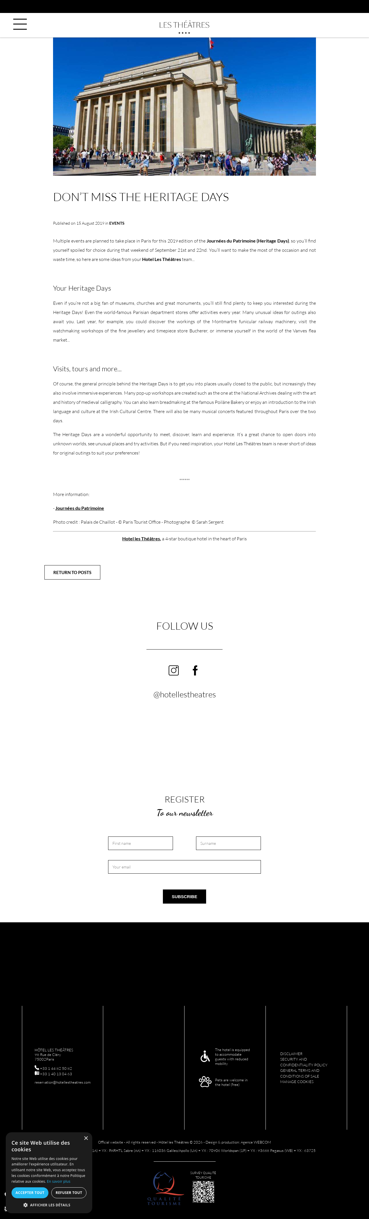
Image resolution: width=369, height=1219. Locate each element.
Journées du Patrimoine (79, 508)
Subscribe (184, 896)
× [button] (86, 1138)
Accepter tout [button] (30, 1192)
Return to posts (72, 572)
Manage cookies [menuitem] (297, 1081)
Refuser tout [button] (69, 1192)
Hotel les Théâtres (141, 538)
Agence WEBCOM (256, 1142)
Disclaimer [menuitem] (291, 1053)
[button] (49, 1204)
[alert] (49, 1172)
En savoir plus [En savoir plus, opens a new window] (58, 1181)
